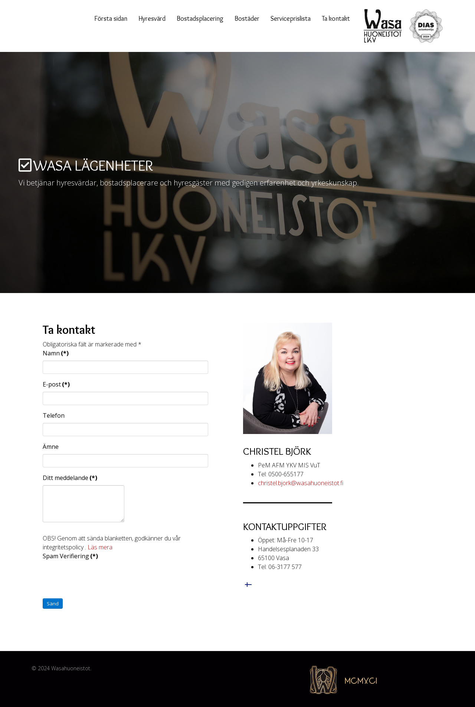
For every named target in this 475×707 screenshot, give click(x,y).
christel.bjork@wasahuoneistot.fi (300, 483)
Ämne (51, 447)
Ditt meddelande (70, 478)
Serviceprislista (291, 18)
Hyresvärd (152, 18)
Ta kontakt (336, 18)
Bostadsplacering (200, 18)
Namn (56, 353)
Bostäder (247, 18)
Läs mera (100, 547)
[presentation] (99, 577)
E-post (56, 384)
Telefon (54, 415)
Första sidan (110, 18)
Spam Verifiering (70, 556)
